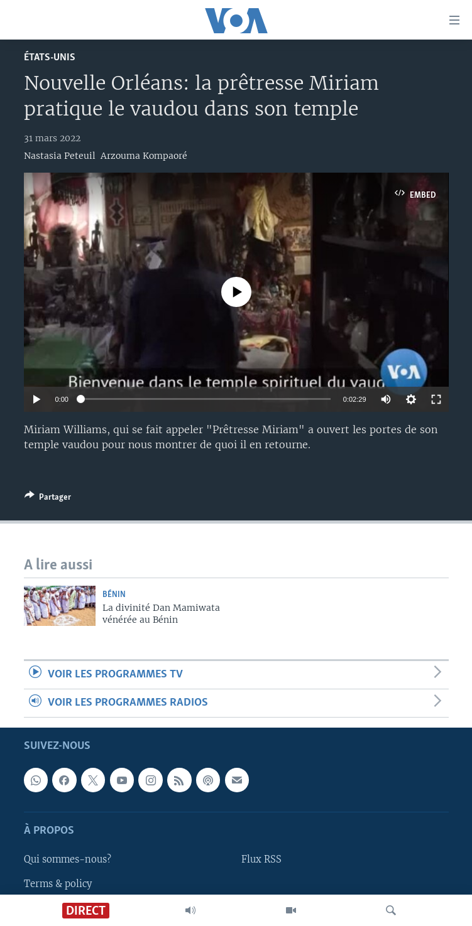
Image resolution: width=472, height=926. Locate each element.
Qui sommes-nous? (67, 860)
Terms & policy (58, 884)
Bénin (114, 595)
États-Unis (49, 57)
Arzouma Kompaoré (144, 155)
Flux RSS (261, 860)
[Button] (48, 499)
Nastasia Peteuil (60, 155)
